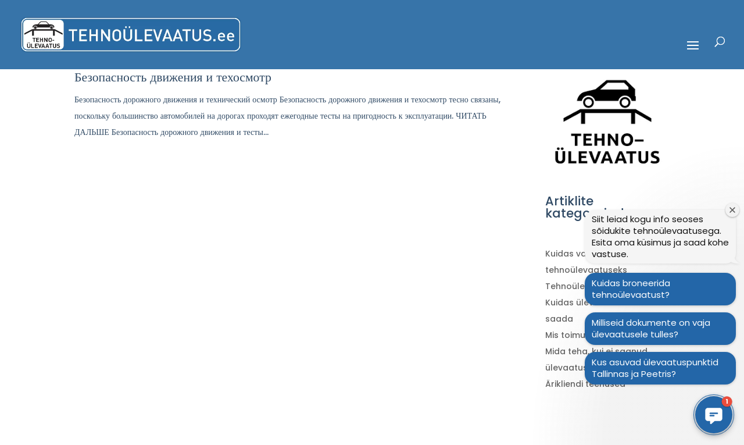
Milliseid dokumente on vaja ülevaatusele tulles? (651, 328)
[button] (713, 414)
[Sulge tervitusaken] (732, 210)
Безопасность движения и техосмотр (172, 77)
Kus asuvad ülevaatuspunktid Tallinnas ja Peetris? (655, 368)
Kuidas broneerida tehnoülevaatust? (631, 289)
